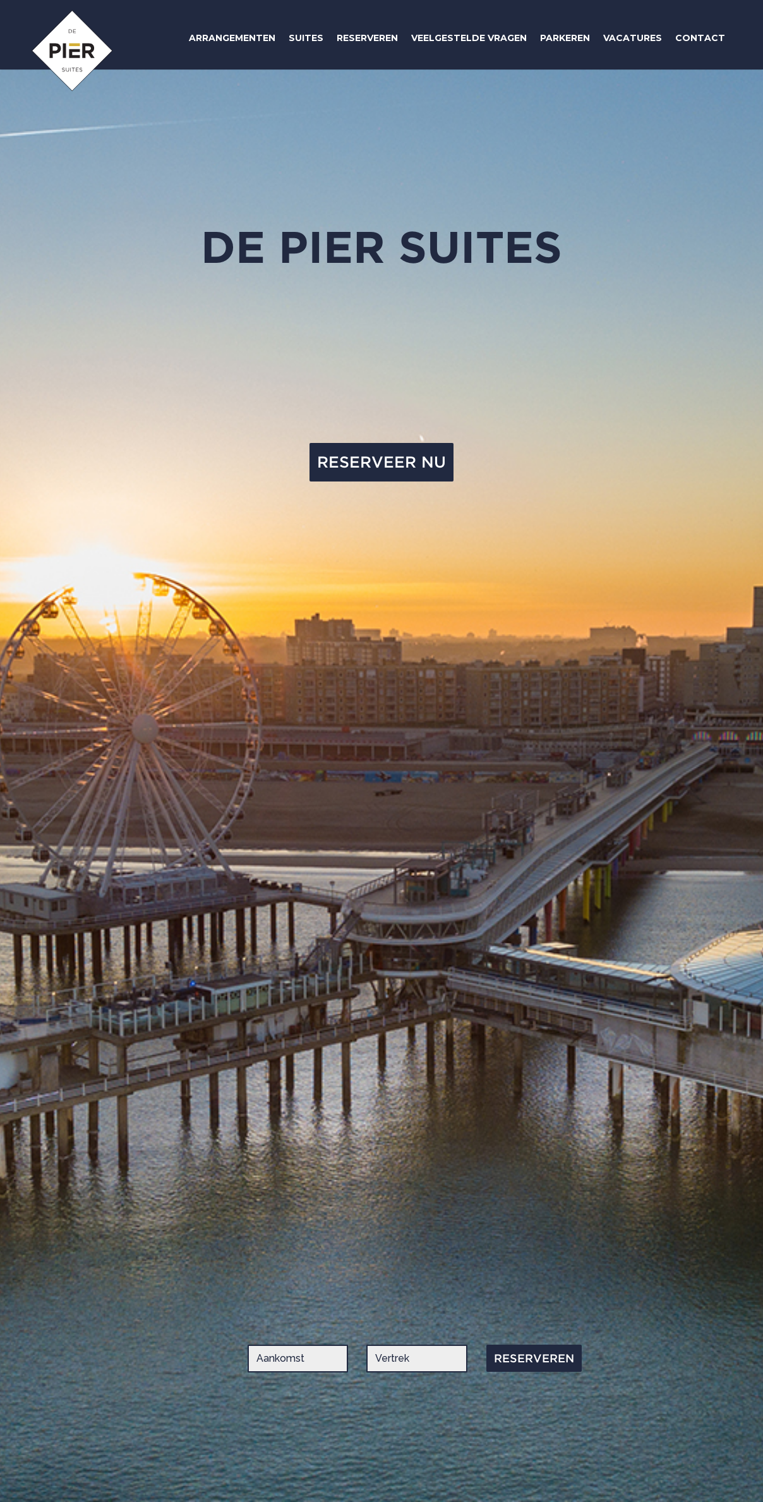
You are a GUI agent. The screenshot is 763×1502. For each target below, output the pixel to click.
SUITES (306, 38)
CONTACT (700, 38)
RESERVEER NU (381, 461)
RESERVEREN (367, 38)
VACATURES (632, 38)
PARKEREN (565, 38)
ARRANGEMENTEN (232, 38)
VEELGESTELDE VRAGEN (469, 38)
